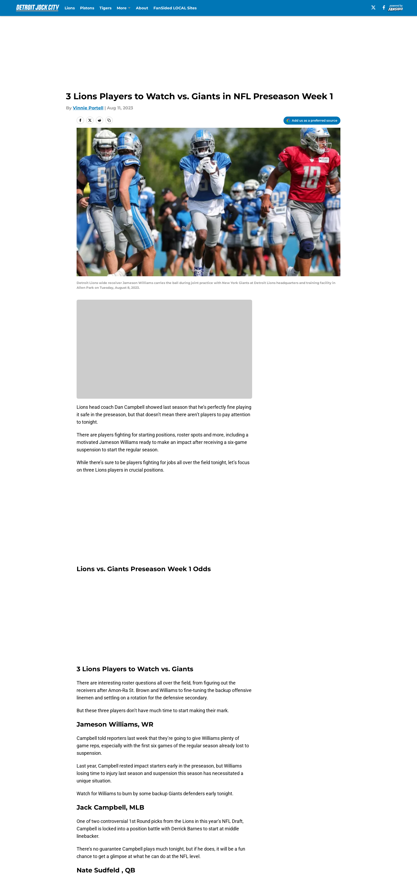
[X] (373, 7)
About (142, 8)
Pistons (87, 8)
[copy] (109, 120)
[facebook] (384, 7)
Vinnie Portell (88, 107)
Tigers (105, 8)
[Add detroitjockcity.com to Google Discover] (311, 121)
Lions (70, 8)
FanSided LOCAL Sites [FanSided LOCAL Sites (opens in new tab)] (175, 8)
